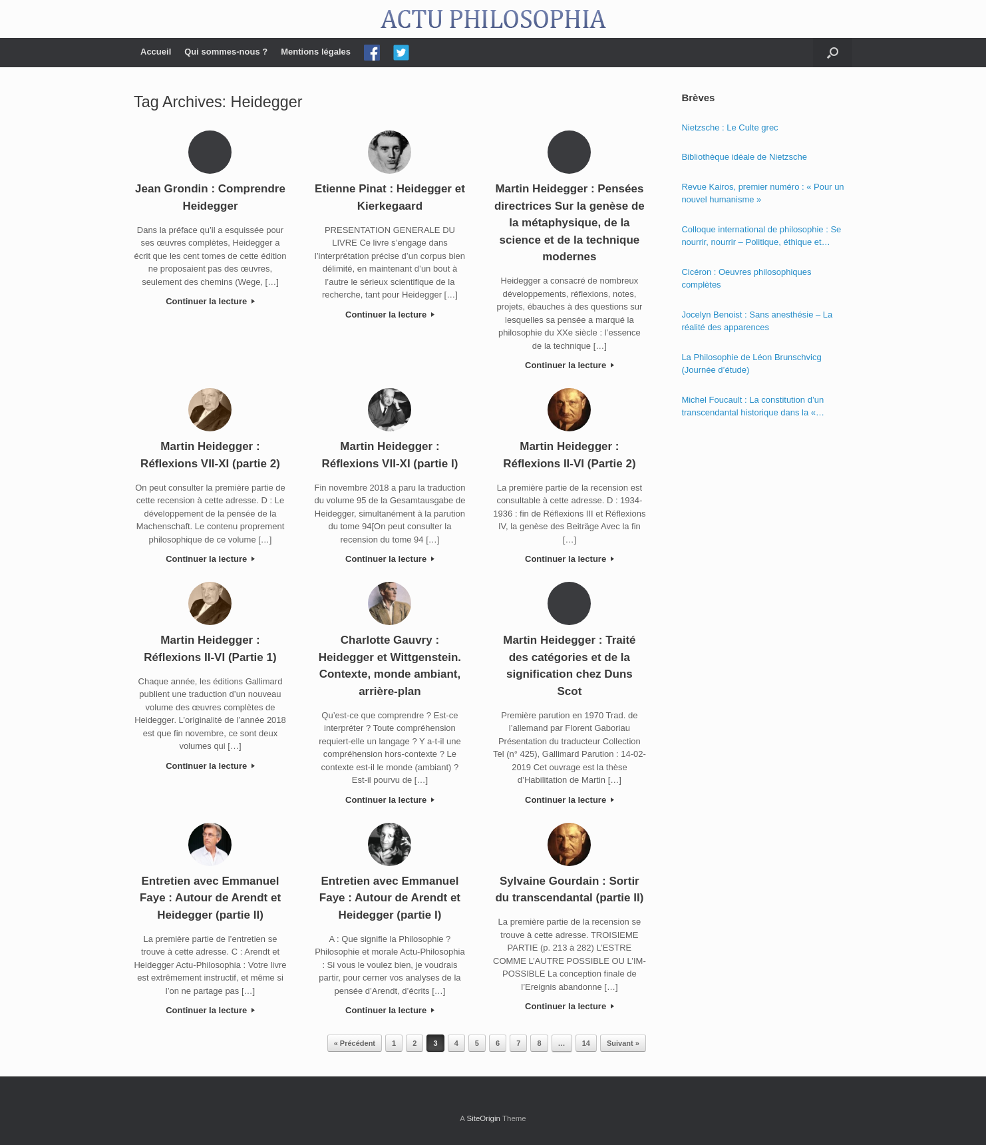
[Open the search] (832, 52)
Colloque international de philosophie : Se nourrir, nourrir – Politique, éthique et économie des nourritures (761, 236)
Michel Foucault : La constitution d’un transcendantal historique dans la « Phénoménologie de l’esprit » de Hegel (755, 407)
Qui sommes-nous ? (225, 52)
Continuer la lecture (210, 301)
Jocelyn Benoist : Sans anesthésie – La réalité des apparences (756, 321)
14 (586, 1043)
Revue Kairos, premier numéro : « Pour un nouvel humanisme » (762, 193)
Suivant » (623, 1043)
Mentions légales (316, 52)
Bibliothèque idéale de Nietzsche (744, 157)
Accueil (155, 52)
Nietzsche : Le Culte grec (729, 127)
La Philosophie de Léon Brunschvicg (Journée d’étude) (751, 363)
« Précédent (354, 1043)
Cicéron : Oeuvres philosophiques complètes (746, 278)
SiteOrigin (483, 1118)
